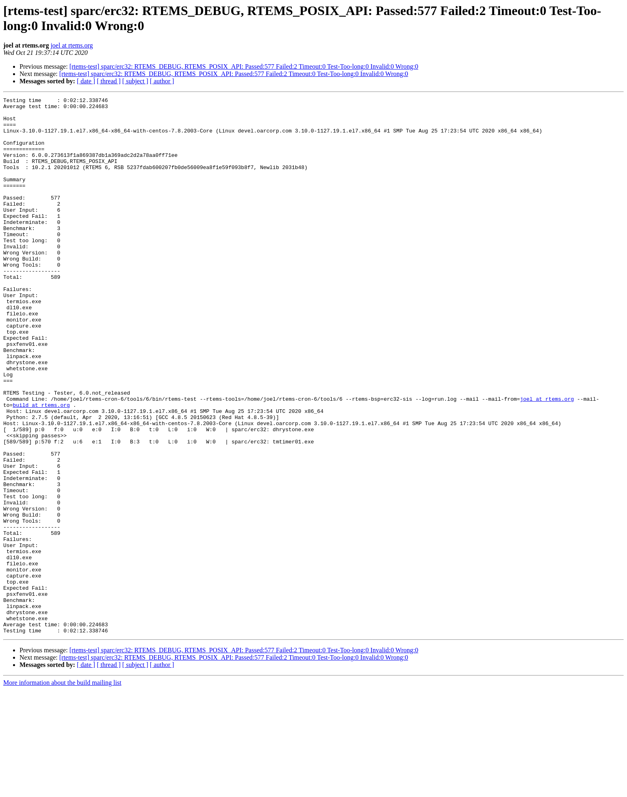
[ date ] (86, 81)
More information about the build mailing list (62, 789)
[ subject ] (135, 81)
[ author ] (162, 81)
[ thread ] (109, 81)
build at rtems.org (41, 467)
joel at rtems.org (71, 45)
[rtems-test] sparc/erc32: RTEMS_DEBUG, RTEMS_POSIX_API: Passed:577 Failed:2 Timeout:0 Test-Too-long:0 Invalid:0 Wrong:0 (244, 66)
